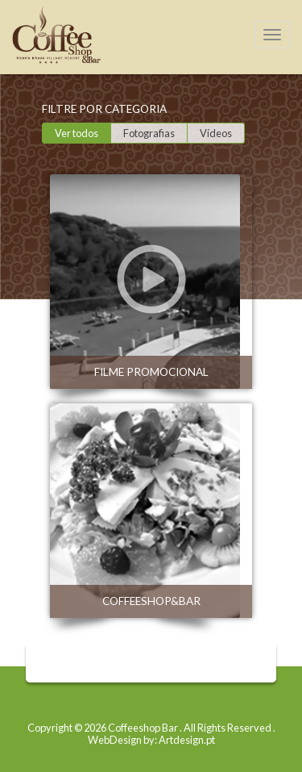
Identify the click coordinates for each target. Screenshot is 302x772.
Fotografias (149, 133)
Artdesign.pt (187, 739)
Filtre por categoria (104, 108)
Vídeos (216, 133)
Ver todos (76, 133)
